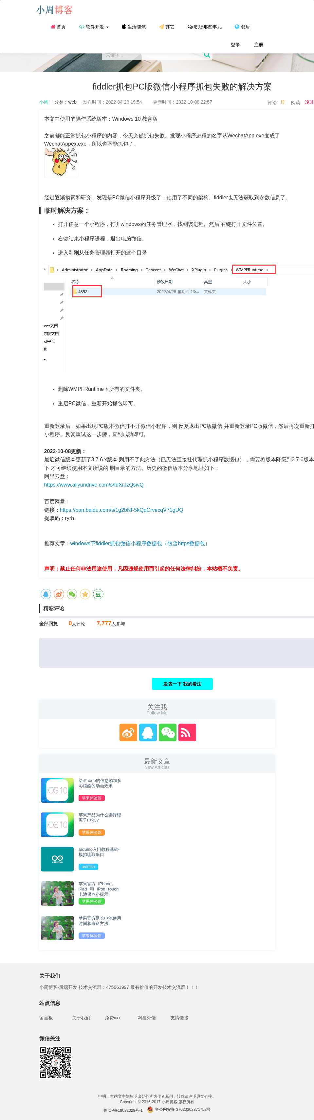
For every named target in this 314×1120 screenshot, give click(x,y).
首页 (58, 27)
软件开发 (94, 27)
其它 (167, 27)
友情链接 (179, 1017)
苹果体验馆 (92, 798)
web (72, 102)
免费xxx (113, 1017)
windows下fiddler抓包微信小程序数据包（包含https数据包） (140, 543)
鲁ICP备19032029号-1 (123, 1110)
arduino (88, 867)
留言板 (46, 1017)
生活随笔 (134, 27)
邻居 (242, 27)
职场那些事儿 (205, 27)
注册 (258, 44)
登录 (235, 44)
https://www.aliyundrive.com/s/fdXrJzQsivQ (94, 485)
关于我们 (81, 1017)
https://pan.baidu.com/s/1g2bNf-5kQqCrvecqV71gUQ (121, 510)
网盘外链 (147, 1017)
